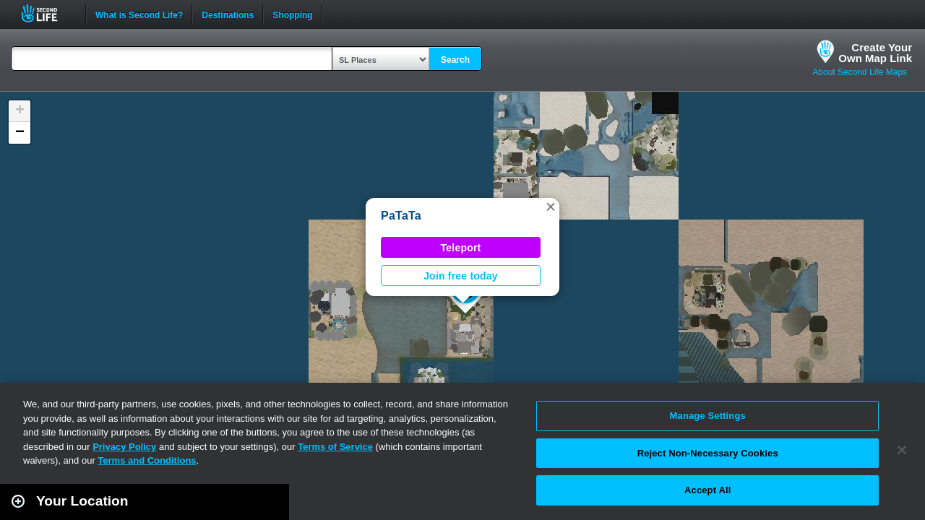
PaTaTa (401, 215)
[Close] (902, 450)
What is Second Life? (139, 13)
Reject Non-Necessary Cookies (707, 453)
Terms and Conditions (147, 460)
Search (455, 60)
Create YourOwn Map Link (875, 52)
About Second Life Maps (859, 72)
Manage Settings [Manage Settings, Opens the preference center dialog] (708, 415)
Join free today (460, 276)
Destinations (228, 13)
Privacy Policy (124, 446)
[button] (550, 206)
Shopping (292, 13)
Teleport (461, 248)
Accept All (707, 490)
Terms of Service (335, 446)
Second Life (47, 13)
